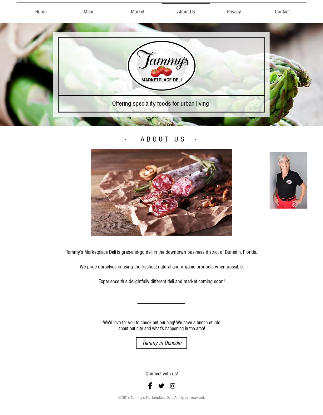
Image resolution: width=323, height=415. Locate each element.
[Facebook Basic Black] (150, 385)
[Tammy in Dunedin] (161, 343)
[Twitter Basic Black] (161, 385)
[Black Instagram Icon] (172, 385)
